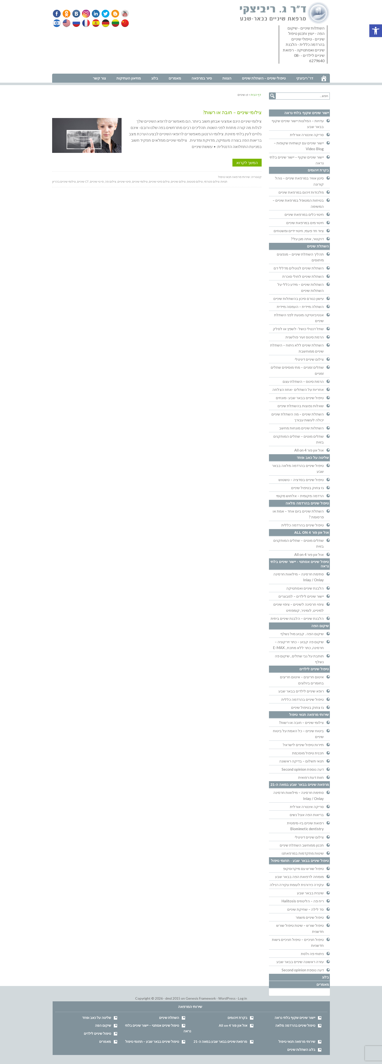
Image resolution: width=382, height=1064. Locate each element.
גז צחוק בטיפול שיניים (307, 487)
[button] (375, 30)
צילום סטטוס (195, 181)
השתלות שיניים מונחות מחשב (301, 428)
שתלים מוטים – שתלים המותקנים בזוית (298, 439)
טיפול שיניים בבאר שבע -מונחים (300, 397)
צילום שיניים (178, 181)
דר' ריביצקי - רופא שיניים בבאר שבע (285, 13)
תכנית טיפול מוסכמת (308, 753)
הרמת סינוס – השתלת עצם (303, 381)
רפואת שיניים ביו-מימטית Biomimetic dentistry (305, 826)
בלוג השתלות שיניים (301, 1049)
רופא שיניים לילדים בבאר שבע (301, 691)
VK (76, 14)
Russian (76, 23)
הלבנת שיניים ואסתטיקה (305, 588)
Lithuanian (114, 23)
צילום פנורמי (212, 181)
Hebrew (57, 23)
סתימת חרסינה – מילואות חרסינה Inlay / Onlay (298, 577)
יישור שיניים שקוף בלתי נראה (306, 113)
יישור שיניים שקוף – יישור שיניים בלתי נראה (296, 160)
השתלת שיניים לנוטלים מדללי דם (299, 268)
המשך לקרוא (247, 162)
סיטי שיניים (124, 181)
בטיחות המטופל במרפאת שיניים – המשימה (298, 203)
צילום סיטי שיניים (159, 181)
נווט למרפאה (62, 70)
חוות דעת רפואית (311, 777)
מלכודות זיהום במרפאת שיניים (301, 192)
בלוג (325, 977)
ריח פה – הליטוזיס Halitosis (302, 901)
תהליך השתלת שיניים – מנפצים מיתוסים (300, 257)
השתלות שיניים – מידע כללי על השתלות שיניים (300, 287)
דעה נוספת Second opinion (303, 769)
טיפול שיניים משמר (310, 917)
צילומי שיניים (140, 181)
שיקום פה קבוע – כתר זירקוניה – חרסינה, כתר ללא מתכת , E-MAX (298, 645)
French (86, 23)
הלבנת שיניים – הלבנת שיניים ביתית (297, 618)
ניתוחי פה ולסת (312, 953)
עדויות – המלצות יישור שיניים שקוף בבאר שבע (298, 123)
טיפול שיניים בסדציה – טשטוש (301, 479)
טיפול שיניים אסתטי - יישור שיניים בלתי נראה (299, 564)
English (67, 23)
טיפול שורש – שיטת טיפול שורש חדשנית (300, 928)
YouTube (123, 14)
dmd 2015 (172, 998)
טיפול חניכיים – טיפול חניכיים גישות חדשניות (298, 942)
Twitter (104, 14)
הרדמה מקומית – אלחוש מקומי (300, 495)
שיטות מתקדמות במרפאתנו (303, 853)
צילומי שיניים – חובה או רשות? (232, 112)
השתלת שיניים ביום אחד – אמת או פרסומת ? (298, 514)
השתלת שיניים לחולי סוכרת (303, 276)
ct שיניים (83, 181)
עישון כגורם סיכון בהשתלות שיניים (298, 298)
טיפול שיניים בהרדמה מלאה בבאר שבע (298, 468)
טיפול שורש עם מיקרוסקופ (303, 868)
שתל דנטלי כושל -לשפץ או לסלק (298, 328)
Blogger (113, 14)
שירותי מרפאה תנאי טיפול (234, 177)
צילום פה (110, 181)
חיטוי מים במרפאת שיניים (305, 222)
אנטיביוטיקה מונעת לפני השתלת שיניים (299, 318)
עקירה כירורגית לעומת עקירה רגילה (297, 884)
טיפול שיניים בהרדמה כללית (302, 525)
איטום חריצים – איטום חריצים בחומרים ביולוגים (302, 680)
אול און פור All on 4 (309, 450)
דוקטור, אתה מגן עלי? (307, 238)
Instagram (85, 14)
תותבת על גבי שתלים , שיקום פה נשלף (299, 659)
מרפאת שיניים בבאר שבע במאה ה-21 (299, 784)
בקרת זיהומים (318, 170)
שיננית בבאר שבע (310, 893)
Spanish (95, 23)
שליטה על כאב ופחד (313, 457)
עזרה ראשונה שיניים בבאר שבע (300, 961)
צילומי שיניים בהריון (64, 181)
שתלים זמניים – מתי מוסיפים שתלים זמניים (297, 370)
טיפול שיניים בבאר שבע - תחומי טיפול (300, 860)
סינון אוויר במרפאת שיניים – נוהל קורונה (299, 181)
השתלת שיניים (318, 246)
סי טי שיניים (97, 181)
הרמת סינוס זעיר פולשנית (305, 337)
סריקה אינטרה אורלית (307, 134)
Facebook (57, 14)
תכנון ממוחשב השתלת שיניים (302, 845)
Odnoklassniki (66, 14)
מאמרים (322, 984)
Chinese (124, 23)
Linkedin (95, 14)
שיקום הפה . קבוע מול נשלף (302, 633)
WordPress (227, 998)
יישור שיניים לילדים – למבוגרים (301, 596)
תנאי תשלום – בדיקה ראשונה (301, 761)
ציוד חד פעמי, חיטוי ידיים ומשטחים (299, 230)
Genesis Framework (201, 998)
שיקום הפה (320, 626)
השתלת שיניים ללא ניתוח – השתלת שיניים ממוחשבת (297, 348)
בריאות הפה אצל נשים (307, 814)
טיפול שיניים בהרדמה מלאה (307, 503)
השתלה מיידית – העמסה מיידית (300, 306)
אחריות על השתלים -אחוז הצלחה (298, 389)
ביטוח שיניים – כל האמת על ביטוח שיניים (298, 734)
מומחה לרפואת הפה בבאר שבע (299, 876)
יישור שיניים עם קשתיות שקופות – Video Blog (299, 146)
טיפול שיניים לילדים (314, 669)
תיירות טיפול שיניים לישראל (303, 744)
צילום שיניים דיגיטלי (309, 359)
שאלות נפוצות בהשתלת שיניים (300, 406)
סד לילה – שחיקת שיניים (305, 909)
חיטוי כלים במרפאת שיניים (304, 214)
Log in (242, 998)
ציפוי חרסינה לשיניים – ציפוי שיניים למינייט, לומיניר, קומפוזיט (298, 607)
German (105, 23)
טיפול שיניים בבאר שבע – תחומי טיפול (152, 1041)
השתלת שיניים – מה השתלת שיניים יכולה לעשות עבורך (297, 417)
